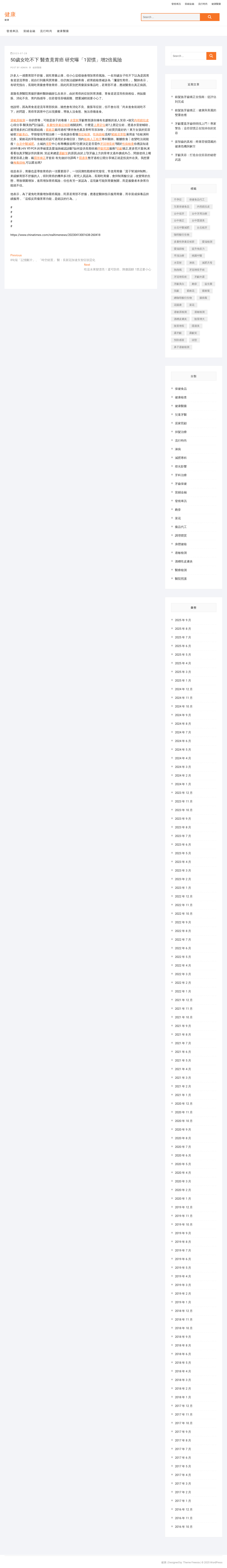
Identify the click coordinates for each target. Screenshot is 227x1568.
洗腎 (49, 144)
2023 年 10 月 (184, 810)
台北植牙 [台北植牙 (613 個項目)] (202, 227)
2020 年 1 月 (183, 1198)
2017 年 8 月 (183, 1440)
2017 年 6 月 (183, 1457)
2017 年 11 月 (184, 1414)
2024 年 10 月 (184, 706)
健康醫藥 (216, 4)
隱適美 (83, 158)
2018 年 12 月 (184, 1311)
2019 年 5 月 (183, 1268)
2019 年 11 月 (184, 1216)
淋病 (178, 449)
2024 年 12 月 (184, 689)
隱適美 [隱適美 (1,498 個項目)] (196, 325)
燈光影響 (181, 466)
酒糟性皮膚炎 (184, 561)
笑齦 (119, 148)
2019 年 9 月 (183, 1233)
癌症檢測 (84, 134)
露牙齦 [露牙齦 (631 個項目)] (178, 332)
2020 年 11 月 (184, 1112)
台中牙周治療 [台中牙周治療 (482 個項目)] (199, 213)
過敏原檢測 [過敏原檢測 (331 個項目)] (180, 311)
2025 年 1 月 (183, 680)
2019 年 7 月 (183, 1250)
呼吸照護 (103, 148)
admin (23, 67)
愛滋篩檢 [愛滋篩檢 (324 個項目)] (179, 248)
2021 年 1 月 (183, 1095)
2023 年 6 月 (183, 844)
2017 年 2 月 (183, 1492)
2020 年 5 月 (183, 1164)
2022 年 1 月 (183, 991)
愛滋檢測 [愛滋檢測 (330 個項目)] (207, 241)
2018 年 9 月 (183, 1337)
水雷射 (74, 120)
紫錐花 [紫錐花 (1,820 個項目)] (190, 290)
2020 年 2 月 (183, 1190)
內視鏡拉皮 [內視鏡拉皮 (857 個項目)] (203, 206)
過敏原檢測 (17, 120)
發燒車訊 (176, 4)
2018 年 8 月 (183, 1345)
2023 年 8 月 (183, 827)
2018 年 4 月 (183, 1371)
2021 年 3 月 (183, 1078)
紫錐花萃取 (118, 134)
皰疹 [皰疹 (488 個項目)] (194, 283)
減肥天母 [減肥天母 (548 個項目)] (207, 262)
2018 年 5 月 (183, 1362)
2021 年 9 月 (183, 1026)
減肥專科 (181, 458)
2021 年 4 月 (183, 1069)
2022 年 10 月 (184, 913)
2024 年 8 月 (183, 724)
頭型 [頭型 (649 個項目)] (194, 340)
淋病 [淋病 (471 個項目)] (191, 262)
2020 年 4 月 (183, 1173)
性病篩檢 (99, 134)
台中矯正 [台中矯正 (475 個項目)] (179, 220)
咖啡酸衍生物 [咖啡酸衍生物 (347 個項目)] (181, 234)
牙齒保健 (181, 484)
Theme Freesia (191, 1562)
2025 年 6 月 (183, 646)
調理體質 (181, 535)
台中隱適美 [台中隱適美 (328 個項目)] (198, 220)
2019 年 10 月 (184, 1224)
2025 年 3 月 (183, 672)
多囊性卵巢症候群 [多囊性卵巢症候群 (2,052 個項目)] (184, 241)
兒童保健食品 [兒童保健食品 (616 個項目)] (181, 206)
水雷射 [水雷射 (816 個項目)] (178, 262)
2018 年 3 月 (183, 1380)
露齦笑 (63, 153)
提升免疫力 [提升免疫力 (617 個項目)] (198, 248)
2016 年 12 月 (184, 1509)
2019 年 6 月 (183, 1259)
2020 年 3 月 (183, 1181)
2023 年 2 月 (183, 879)
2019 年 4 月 (183, 1276)
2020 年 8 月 (183, 1138)
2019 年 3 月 (183, 1285)
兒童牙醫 (181, 414)
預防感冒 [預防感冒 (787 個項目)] (179, 340)
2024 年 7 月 (183, 732)
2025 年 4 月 (183, 663)
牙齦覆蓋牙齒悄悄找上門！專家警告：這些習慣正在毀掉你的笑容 (195, 128)
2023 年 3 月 (183, 870)
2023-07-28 (18, 53)
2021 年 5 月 (183, 1060)
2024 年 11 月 (184, 698)
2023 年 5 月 (183, 853)
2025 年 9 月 (183, 620)
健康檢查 (181, 397)
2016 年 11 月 (184, 1518)
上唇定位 (99, 125)
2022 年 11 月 (184, 905)
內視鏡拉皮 (141, 120)
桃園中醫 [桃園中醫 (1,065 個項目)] (197, 255)
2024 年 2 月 (183, 775)
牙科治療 (181, 475)
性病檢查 (128, 144)
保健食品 (181, 389)
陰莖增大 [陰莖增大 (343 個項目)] (199, 319)
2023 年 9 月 (183, 819)
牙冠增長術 (107, 144)
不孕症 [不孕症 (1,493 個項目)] (178, 199)
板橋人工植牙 (93, 139)
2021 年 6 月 (183, 1052)
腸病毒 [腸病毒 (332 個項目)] (203, 297)
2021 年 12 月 (184, 1000)
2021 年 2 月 (183, 1086)
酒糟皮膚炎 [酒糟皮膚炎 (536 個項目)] (180, 319)
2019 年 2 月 (183, 1293)
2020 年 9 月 (183, 1129)
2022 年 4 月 (183, 965)
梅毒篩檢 (19, 162)
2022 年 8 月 (183, 931)
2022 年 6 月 (183, 948)
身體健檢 (181, 544)
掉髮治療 (181, 432)
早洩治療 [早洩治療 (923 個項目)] (179, 255)
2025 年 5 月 (183, 654)
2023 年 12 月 (184, 793)
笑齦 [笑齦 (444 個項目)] (176, 290)
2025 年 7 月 (183, 637)
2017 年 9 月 (183, 1432)
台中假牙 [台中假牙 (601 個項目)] (179, 213)
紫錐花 (50, 129)
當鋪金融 (189, 4)
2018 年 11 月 (184, 1319)
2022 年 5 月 (183, 957)
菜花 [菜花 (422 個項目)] (191, 304)
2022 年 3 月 (183, 974)
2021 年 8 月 (183, 1034)
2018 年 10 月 (184, 1328)
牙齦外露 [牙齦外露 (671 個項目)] (199, 276)
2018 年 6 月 (183, 1354)
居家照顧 (181, 423)
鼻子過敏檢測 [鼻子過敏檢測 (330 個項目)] (181, 347)
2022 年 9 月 (183, 922)
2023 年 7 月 (183, 836)
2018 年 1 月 (183, 1397)
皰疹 (178, 509)
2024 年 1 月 (183, 784)
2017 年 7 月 (183, 1449)
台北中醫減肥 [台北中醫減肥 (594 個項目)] (181, 227)
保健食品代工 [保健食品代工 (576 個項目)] (197, 199)
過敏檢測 (181, 553)
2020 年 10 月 (184, 1121)
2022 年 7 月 (183, 939)
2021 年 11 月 (184, 1008)
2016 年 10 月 (184, 1527)
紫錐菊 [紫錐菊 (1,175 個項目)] (206, 290)
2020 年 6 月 (183, 1155)
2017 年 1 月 (183, 1501)
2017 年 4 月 (183, 1475)
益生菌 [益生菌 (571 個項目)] (208, 283)
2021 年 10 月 (184, 1017)
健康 (10, 14)
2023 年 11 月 (184, 801)
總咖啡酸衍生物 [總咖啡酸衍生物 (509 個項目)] (183, 297)
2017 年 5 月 (183, 1466)
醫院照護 (181, 578)
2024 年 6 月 (183, 741)
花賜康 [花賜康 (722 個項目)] (178, 304)
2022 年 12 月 (184, 896)
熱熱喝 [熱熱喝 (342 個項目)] (178, 269)
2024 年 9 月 (183, 715)
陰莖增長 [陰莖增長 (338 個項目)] (179, 325)
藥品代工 (181, 527)
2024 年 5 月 (183, 749)
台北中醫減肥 (25, 144)
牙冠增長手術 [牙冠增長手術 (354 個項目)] (197, 269)
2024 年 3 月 (183, 767)
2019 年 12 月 (184, 1207)
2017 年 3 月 (183, 1483)
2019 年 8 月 (183, 1242)
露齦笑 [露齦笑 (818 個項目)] (193, 332)
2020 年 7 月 (183, 1147)
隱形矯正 (40, 158)
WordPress (216, 1562)
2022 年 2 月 (183, 983)
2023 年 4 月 (183, 862)
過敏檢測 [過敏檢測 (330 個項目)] (199, 311)
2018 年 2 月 (183, 1388)
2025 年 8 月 (183, 629)
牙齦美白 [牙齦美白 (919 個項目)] (179, 283)
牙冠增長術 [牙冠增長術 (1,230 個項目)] (180, 276)
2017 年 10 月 (184, 1423)
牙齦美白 (22, 134)
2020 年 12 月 (184, 1103)
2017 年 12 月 (184, 1406)
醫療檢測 (181, 570)
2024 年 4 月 (183, 758)
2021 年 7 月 (183, 1043)
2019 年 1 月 (183, 1302)
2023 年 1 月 (183, 888)
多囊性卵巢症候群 (58, 125)
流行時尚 (203, 4)
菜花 (178, 518)
